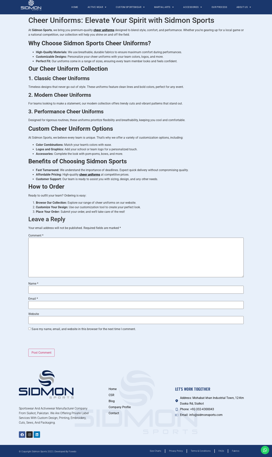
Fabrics (235, 451)
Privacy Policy (176, 451)
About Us (243, 7)
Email (33, 298)
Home (74, 7)
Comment (35, 235)
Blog (112, 401)
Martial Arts (164, 7)
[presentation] (54, 340)
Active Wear (97, 7)
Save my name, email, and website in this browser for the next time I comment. (84, 329)
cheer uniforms (104, 30)
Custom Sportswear (130, 7)
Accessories (192, 7)
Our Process (219, 7)
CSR (111, 395)
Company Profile (120, 407)
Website (33, 314)
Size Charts (155, 451)
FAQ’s (221, 451)
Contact (114, 413)
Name (33, 283)
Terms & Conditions (201, 451)
